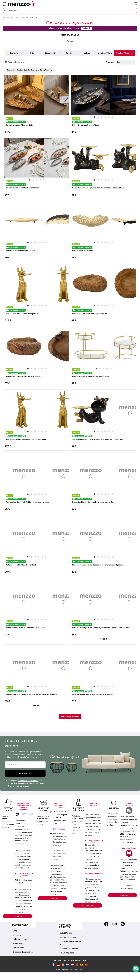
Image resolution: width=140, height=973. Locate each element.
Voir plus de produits (70, 717)
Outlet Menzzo (66, 933)
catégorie (14, 53)
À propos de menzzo (68, 937)
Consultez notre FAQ (25, 881)
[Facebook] (106, 924)
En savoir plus (17, 916)
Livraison (17, 935)
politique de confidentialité (28, 781)
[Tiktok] (128, 924)
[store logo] (70, 3)
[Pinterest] (123, 924)
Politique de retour (21, 939)
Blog (15, 931)
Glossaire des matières (23, 952)
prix (32, 53)
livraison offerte (105, 53)
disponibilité (50, 53)
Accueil (5, 17)
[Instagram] (115, 924)
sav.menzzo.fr (27, 814)
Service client (18, 948)
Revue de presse (67, 953)
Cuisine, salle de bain (17, 17)
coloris (68, 53)
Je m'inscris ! (25, 773)
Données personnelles (69, 948)
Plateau (70, 41)
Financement (18, 943)
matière (87, 53)
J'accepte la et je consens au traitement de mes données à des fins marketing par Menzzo (24, 783)
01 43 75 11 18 (60, 812)
